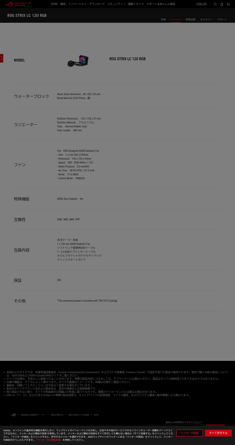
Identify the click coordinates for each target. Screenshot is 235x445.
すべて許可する (218, 433)
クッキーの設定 (189, 433)
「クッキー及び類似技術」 (49, 440)
